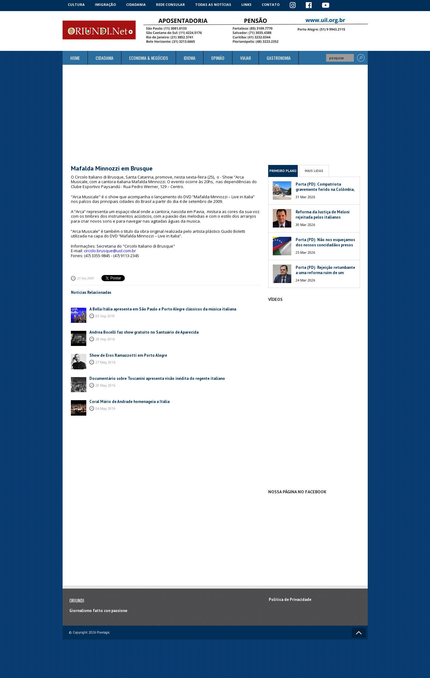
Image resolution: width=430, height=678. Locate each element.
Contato (271, 4)
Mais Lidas (314, 171)
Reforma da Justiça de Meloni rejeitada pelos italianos (323, 214)
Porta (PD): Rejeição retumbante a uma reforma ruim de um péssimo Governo (325, 273)
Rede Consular (170, 4)
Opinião (217, 58)
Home (75, 58)
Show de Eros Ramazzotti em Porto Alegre (128, 355)
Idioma (189, 58)
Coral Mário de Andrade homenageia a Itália (129, 401)
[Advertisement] (215, 115)
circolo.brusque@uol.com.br (110, 250)
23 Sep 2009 (85, 278)
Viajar (245, 58)
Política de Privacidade (290, 599)
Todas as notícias (213, 4)
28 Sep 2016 (105, 339)
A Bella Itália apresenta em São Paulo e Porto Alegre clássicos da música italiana (162, 309)
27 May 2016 (105, 362)
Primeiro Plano (283, 171)
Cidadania (136, 4)
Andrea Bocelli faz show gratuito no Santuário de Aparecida (144, 332)
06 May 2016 (105, 408)
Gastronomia (279, 58)
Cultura (76, 4)
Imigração (105, 4)
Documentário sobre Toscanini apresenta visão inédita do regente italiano (157, 378)
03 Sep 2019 (105, 316)
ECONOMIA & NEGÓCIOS (148, 58)
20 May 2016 (105, 385)
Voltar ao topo (359, 633)
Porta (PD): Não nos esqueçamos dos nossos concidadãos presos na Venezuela (325, 245)
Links (246, 4)
